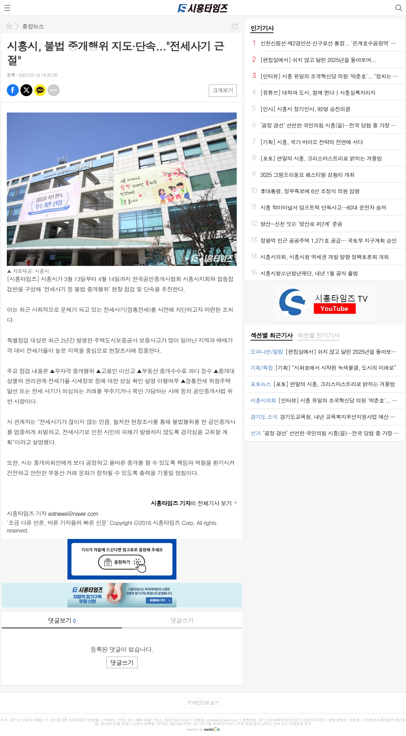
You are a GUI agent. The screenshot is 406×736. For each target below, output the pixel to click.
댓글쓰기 (181, 620)
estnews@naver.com (73, 513)
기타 (54, 90)
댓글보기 (61, 620)
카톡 (40, 90)
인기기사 (262, 28)
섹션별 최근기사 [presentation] (271, 335)
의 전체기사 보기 (191, 503)
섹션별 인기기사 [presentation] (318, 335)
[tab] (271, 335)
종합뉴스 (33, 26)
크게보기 (223, 90)
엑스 (26, 90)
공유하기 (235, 26)
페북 (13, 90)
